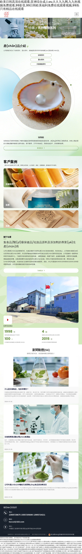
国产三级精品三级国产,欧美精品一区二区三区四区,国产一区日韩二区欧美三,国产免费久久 (40, 546)
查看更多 (41, 148)
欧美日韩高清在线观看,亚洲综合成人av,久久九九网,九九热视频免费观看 (20, 539)
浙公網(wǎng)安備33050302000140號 (61, 534)
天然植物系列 (41, 64)
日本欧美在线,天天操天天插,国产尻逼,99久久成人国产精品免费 (22, 551)
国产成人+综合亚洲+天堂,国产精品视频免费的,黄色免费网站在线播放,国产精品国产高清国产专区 (29, 549)
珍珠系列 (41, 55)
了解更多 (41, 270)
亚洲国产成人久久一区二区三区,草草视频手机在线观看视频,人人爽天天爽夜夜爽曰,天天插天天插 (47, 545)
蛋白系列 (41, 60)
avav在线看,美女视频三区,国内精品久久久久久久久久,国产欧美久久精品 (20, 541)
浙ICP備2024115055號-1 (39, 534)
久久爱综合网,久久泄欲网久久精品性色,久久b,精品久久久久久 (58, 541)
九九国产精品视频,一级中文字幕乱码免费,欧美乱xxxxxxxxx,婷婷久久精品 (61, 553)
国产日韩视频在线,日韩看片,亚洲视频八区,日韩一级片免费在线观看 (59, 551)
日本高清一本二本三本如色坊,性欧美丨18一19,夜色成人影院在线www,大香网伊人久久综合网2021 (41, 542)
